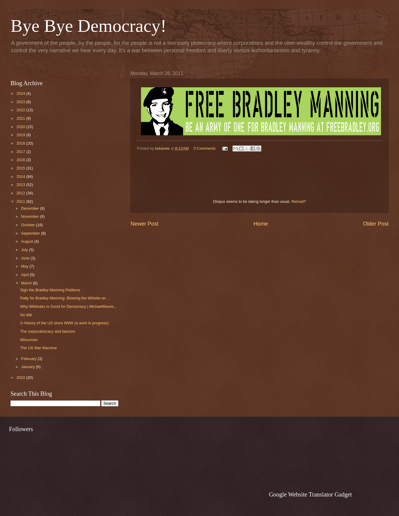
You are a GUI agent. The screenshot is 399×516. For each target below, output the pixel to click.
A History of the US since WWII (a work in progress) (64, 323)
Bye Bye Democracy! (88, 26)
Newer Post (144, 224)
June (26, 258)
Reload (297, 201)
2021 (21, 118)
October (28, 225)
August (27, 241)
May (25, 266)
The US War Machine (38, 348)
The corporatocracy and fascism (47, 331)
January (28, 366)
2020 (21, 126)
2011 (21, 201)
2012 (21, 193)
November (30, 216)
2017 (21, 151)
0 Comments (204, 148)
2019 (21, 135)
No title (26, 315)
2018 (21, 143)
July (25, 250)
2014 (21, 176)
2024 (21, 93)
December (30, 208)
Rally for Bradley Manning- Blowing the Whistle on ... (65, 298)
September (31, 233)
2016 (21, 160)
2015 (21, 168)
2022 (21, 110)
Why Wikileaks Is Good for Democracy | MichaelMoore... (68, 306)
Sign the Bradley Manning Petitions (50, 290)
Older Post (375, 224)
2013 (21, 184)
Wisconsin (29, 340)
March (27, 283)
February (29, 358)
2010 (21, 377)
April (25, 274)
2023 (21, 102)
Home (261, 224)
